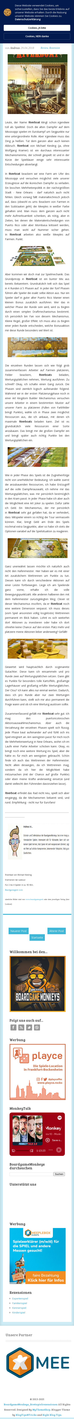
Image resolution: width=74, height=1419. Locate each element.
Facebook (13, 1027)
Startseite (37, 937)
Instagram (37, 1027)
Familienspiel (19, 1303)
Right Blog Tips (51, 1415)
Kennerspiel (19, 1307)
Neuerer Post (18, 931)
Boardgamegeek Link (14, 890)
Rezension (54, 48)
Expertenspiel (20, 1298)
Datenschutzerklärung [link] (27, 19)
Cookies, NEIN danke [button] (37, 36)
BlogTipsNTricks (26, 1415)
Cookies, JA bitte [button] (37, 28)
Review (44, 48)
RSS (21, 1027)
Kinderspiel (18, 1312)
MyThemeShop (41, 1409)
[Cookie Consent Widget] (37, 21)
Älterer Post (56, 931)
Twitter (29, 1027)
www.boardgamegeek (34, 899)
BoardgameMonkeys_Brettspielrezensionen (31, 1404)
